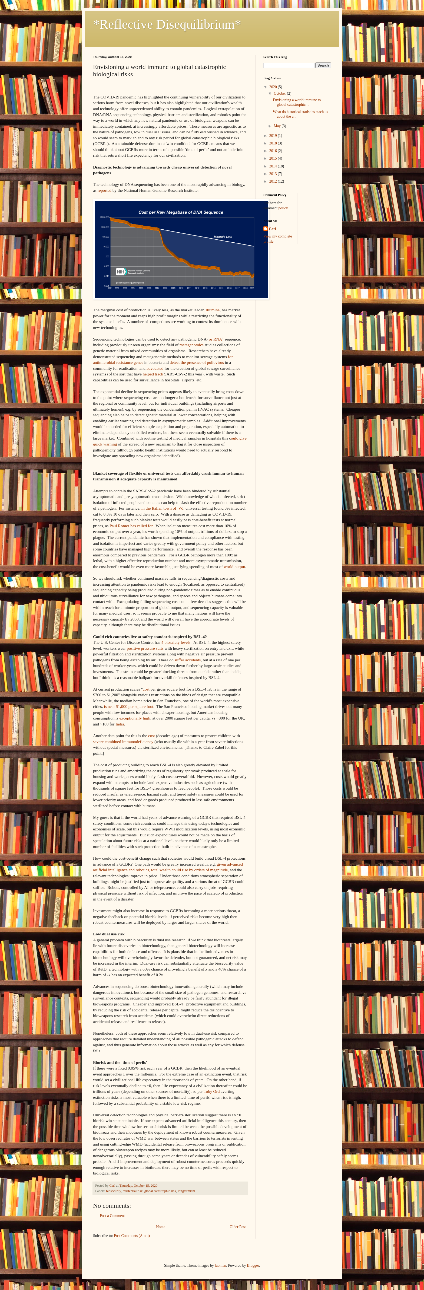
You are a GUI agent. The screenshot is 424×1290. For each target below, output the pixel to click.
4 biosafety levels (176, 642)
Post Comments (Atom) (132, 1236)
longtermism (186, 1191)
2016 (273, 151)
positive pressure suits (145, 648)
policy (283, 208)
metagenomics (192, 344)
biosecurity (113, 1191)
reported (104, 190)
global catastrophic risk (160, 1191)
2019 (273, 136)
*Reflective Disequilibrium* (167, 24)
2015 (273, 158)
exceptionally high (134, 718)
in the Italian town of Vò (162, 508)
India (119, 724)
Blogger (253, 1265)
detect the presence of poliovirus (197, 362)
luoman (220, 1265)
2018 (273, 143)
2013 (273, 174)
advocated (155, 368)
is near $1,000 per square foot (128, 706)
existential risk (133, 1191)
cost (146, 689)
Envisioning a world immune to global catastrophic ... (297, 102)
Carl (272, 229)
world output (234, 566)
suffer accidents (187, 660)
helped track (153, 374)
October (280, 93)
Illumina (213, 310)
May (277, 126)
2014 (273, 166)
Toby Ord (212, 1091)
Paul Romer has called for (131, 525)
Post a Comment (112, 1216)
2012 (273, 181)
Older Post (238, 1227)
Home (160, 1227)
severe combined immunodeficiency (123, 741)
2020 (273, 87)
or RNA (215, 339)
